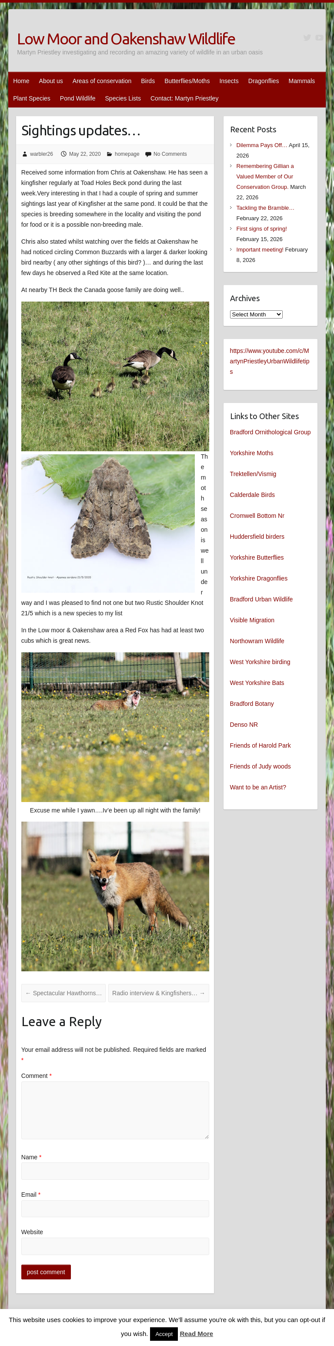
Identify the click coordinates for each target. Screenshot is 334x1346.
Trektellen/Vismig (253, 473)
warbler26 (41, 154)
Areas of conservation (102, 80)
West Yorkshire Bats (257, 682)
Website (32, 1232)
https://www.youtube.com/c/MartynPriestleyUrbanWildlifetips (270, 361)
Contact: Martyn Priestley (184, 98)
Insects (228, 80)
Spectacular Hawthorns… (63, 993)
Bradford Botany (252, 703)
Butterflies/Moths (187, 80)
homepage (127, 154)
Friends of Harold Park (260, 745)
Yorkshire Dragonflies (259, 578)
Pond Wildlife (78, 98)
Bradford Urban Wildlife (261, 599)
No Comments (170, 154)
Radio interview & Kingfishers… (158, 993)
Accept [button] (164, 1334)
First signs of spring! (262, 228)
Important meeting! (260, 249)
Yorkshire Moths (252, 453)
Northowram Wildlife (257, 641)
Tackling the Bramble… (266, 208)
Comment (36, 1075)
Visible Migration (252, 620)
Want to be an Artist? (258, 787)
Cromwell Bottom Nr (257, 515)
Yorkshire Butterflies (257, 557)
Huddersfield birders (257, 536)
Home (21, 80)
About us (51, 80)
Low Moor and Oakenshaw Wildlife (126, 38)
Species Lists (123, 98)
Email (30, 1194)
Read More (196, 1333)
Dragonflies (263, 80)
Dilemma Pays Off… (262, 145)
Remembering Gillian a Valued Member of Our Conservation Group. (265, 176)
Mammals (302, 80)
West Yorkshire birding (260, 661)
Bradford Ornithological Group (270, 432)
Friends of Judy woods (260, 766)
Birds (148, 80)
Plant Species (31, 98)
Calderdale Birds (252, 494)
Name (31, 1157)
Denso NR (244, 724)
